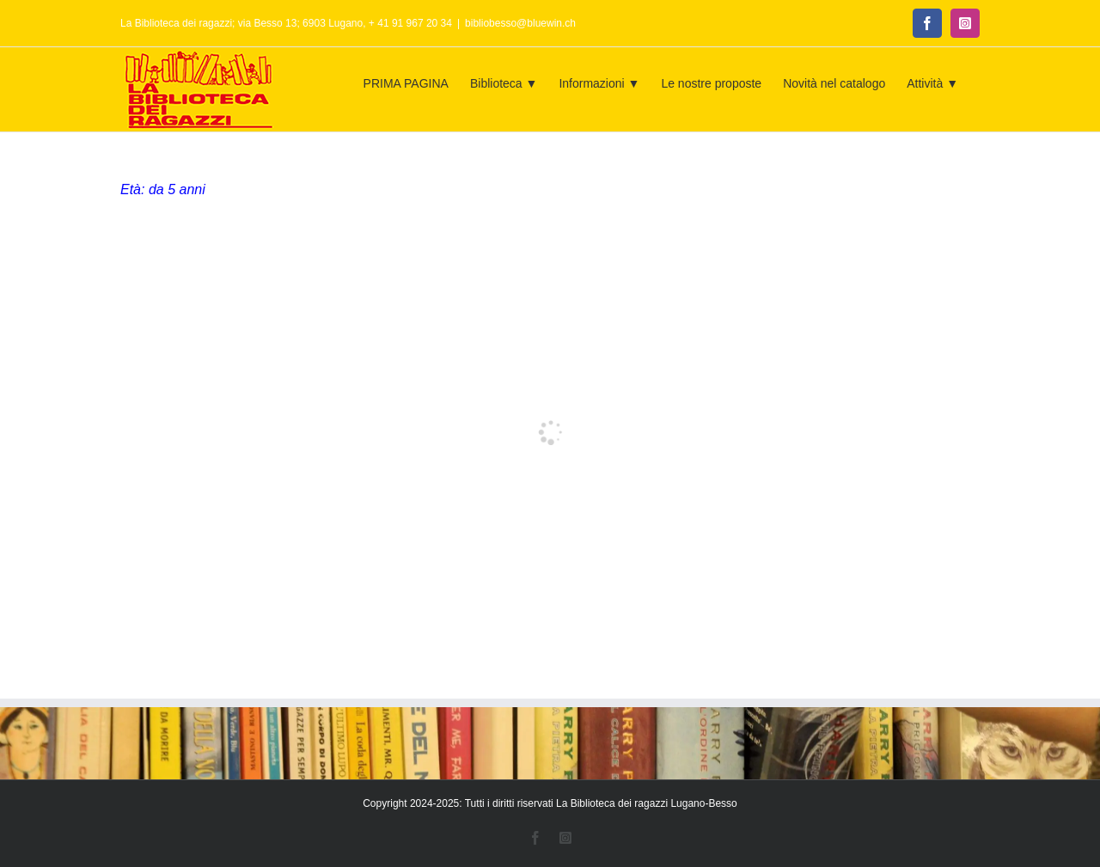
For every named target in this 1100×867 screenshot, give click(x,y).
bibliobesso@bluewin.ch (520, 23)
